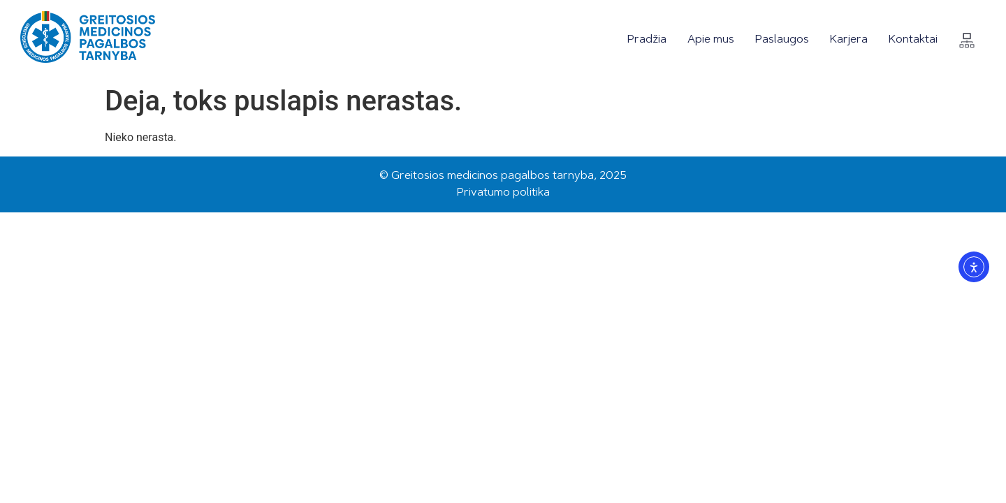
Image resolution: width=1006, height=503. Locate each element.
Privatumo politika (503, 192)
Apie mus (710, 39)
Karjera (849, 39)
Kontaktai (913, 39)
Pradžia (646, 39)
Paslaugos (782, 39)
